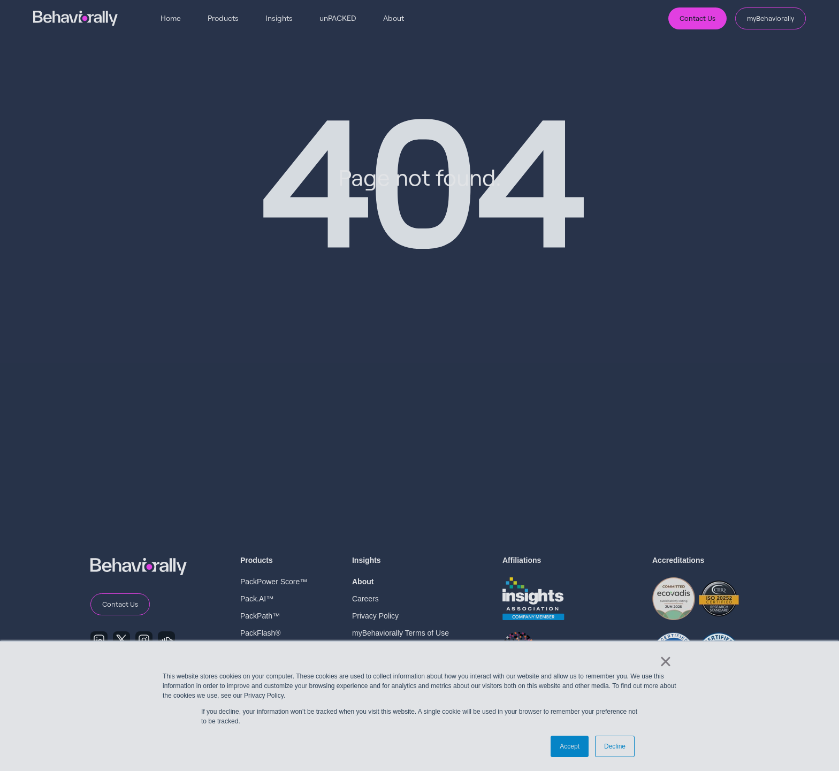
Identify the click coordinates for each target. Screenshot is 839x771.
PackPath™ (260, 616)
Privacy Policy (375, 616)
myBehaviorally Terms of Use (400, 633)
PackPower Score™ (273, 581)
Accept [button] (569, 746)
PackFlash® (260, 633)
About (393, 17)
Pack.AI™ (256, 598)
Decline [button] (615, 746)
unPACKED (337, 17)
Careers (365, 598)
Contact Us (697, 18)
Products (223, 17)
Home (171, 17)
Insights (279, 17)
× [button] (665, 661)
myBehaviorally (770, 18)
